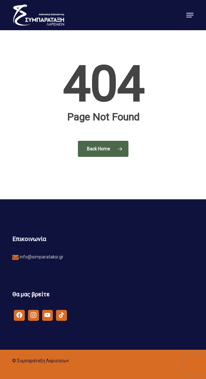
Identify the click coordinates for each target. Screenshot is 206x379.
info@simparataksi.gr (41, 256)
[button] (189, 15)
